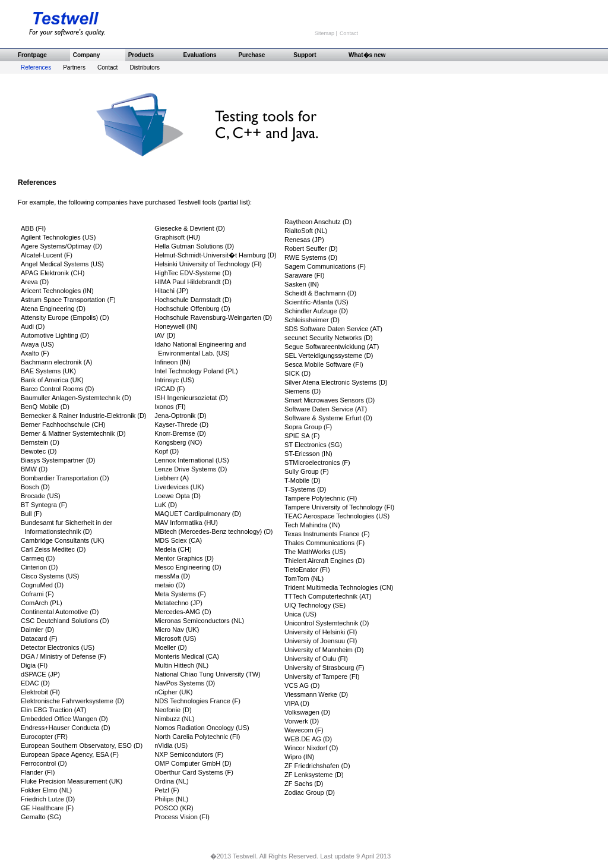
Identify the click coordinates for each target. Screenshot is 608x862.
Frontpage (32, 55)
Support (304, 55)
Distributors (144, 67)
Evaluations (200, 55)
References (36, 67)
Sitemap (325, 33)
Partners (74, 67)
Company (86, 55)
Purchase (251, 55)
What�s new (367, 55)
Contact (349, 33)
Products (141, 55)
